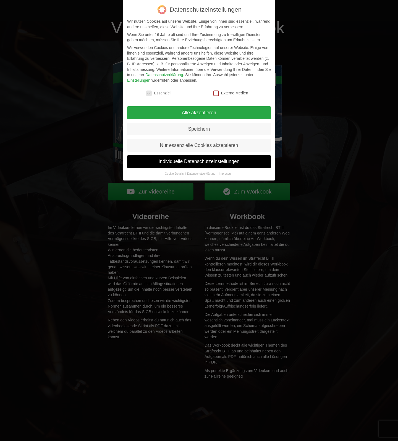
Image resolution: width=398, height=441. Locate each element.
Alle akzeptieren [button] (199, 112)
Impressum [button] (226, 173)
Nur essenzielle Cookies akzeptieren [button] (199, 145)
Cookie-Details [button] (174, 173)
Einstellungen (138, 80)
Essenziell (158, 93)
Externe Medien (230, 93)
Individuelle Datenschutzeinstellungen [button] (199, 161)
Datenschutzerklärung (164, 75)
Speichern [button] (199, 128)
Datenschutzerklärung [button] (201, 173)
